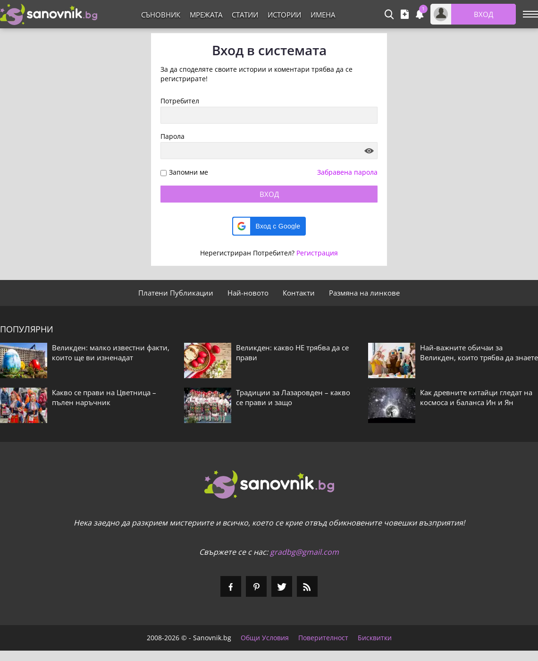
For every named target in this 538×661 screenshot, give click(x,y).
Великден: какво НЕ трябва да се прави (292, 352)
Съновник (160, 14)
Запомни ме (188, 172)
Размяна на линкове (364, 292)
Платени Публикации (175, 292)
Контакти (299, 292)
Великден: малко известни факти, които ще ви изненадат (110, 352)
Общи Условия (265, 638)
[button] (269, 226)
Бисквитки (375, 638)
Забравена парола (347, 172)
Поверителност (323, 638)
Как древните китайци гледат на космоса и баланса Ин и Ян (476, 397)
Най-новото (248, 292)
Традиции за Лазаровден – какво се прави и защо (293, 397)
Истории (284, 14)
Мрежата (206, 14)
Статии (245, 14)
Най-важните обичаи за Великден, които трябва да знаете (479, 352)
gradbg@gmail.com (304, 552)
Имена (323, 14)
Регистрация (317, 252)
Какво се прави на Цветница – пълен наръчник (104, 397)
